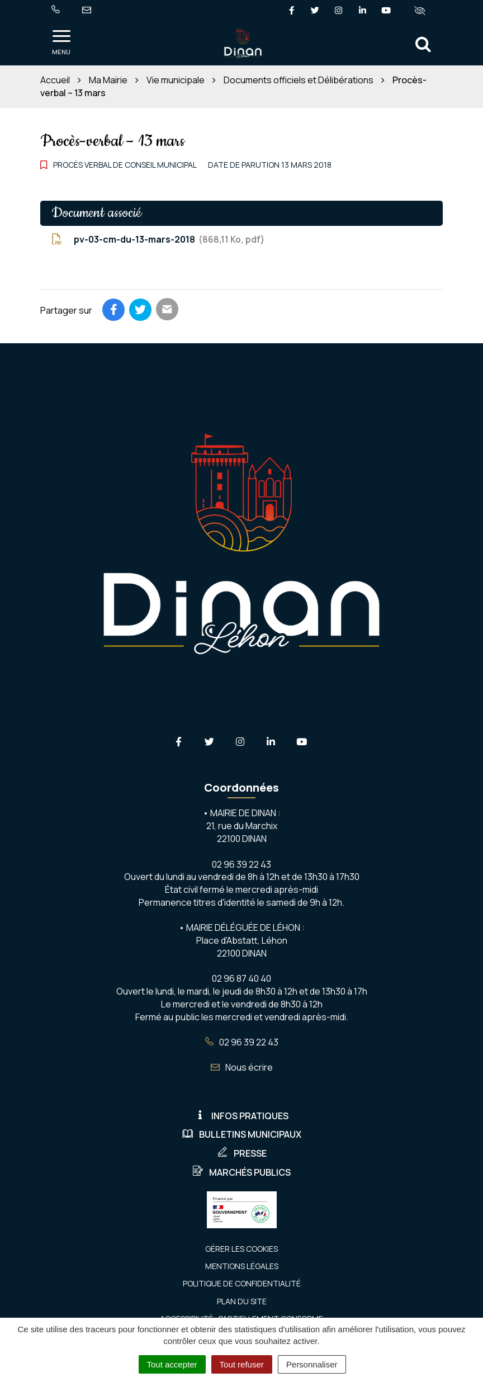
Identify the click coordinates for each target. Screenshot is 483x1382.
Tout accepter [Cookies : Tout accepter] (172, 1364)
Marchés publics (241, 1172)
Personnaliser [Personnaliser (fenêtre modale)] (312, 1364)
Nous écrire (242, 1067)
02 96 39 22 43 (241, 1042)
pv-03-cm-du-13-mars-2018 (157, 239)
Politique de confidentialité (242, 1283)
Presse (242, 1153)
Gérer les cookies (241, 1248)
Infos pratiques (241, 1116)
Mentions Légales (241, 1266)
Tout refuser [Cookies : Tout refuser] (242, 1364)
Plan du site (242, 1301)
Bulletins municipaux (241, 1134)
